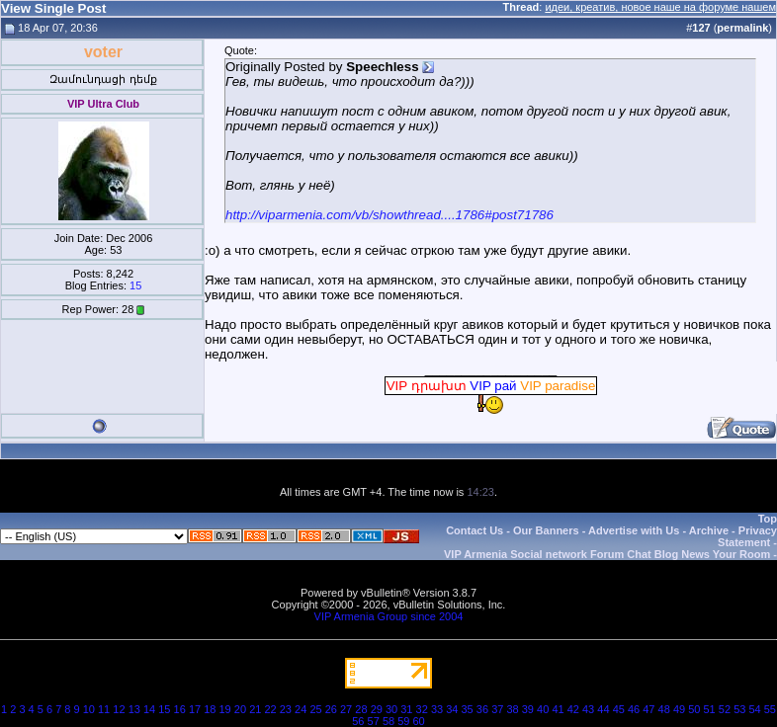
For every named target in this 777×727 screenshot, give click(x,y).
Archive (709, 530)
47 (648, 709)
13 (134, 709)
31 (406, 709)
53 (739, 709)
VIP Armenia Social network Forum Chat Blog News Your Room (607, 554)
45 (619, 709)
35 (468, 709)
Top (767, 519)
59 (403, 721)
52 (725, 709)
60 (419, 721)
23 (286, 709)
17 (195, 709)
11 (104, 709)
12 (119, 709)
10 (89, 709)
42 (573, 709)
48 (664, 709)
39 (528, 709)
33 (437, 709)
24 (300, 709)
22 (270, 709)
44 (603, 709)
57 (374, 721)
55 (770, 709)
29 (377, 709)
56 (358, 721)
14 (149, 709)
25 (315, 709)
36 (482, 709)
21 (255, 709)
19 (225, 709)
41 (557, 709)
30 (391, 709)
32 (422, 709)
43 (588, 709)
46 (634, 709)
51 (710, 709)
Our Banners (546, 530)
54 (754, 709)
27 (346, 709)
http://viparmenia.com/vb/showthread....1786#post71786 (389, 214)
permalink (742, 28)
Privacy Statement (747, 536)
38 (512, 709)
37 (497, 709)
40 (543, 709)
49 (679, 709)
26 (331, 709)
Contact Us (474, 530)
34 (452, 709)
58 (388, 721)
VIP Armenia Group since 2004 (389, 616)
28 (361, 709)
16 (180, 709)
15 (135, 285)
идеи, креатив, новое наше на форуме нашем (660, 7)
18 (210, 709)
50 (694, 709)
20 (240, 709)
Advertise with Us (633, 530)
